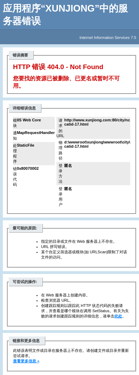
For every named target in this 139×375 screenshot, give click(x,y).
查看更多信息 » (26, 361)
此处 (118, 316)
